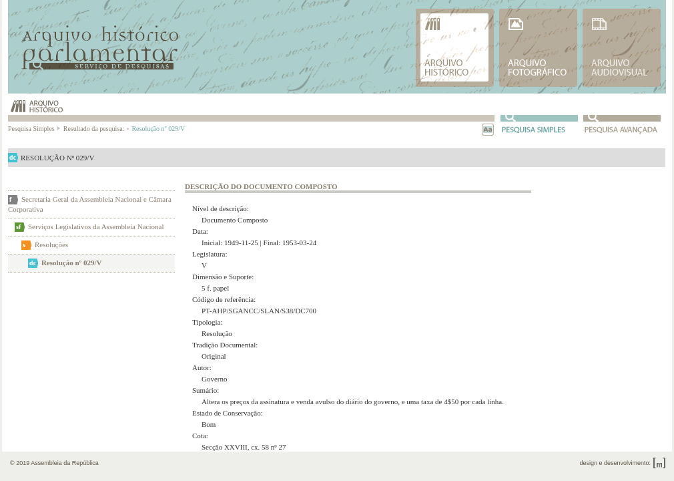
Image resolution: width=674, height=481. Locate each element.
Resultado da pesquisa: (95, 128)
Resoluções (51, 244)
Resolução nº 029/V (71, 263)
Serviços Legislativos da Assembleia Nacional (95, 226)
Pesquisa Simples (34, 128)
